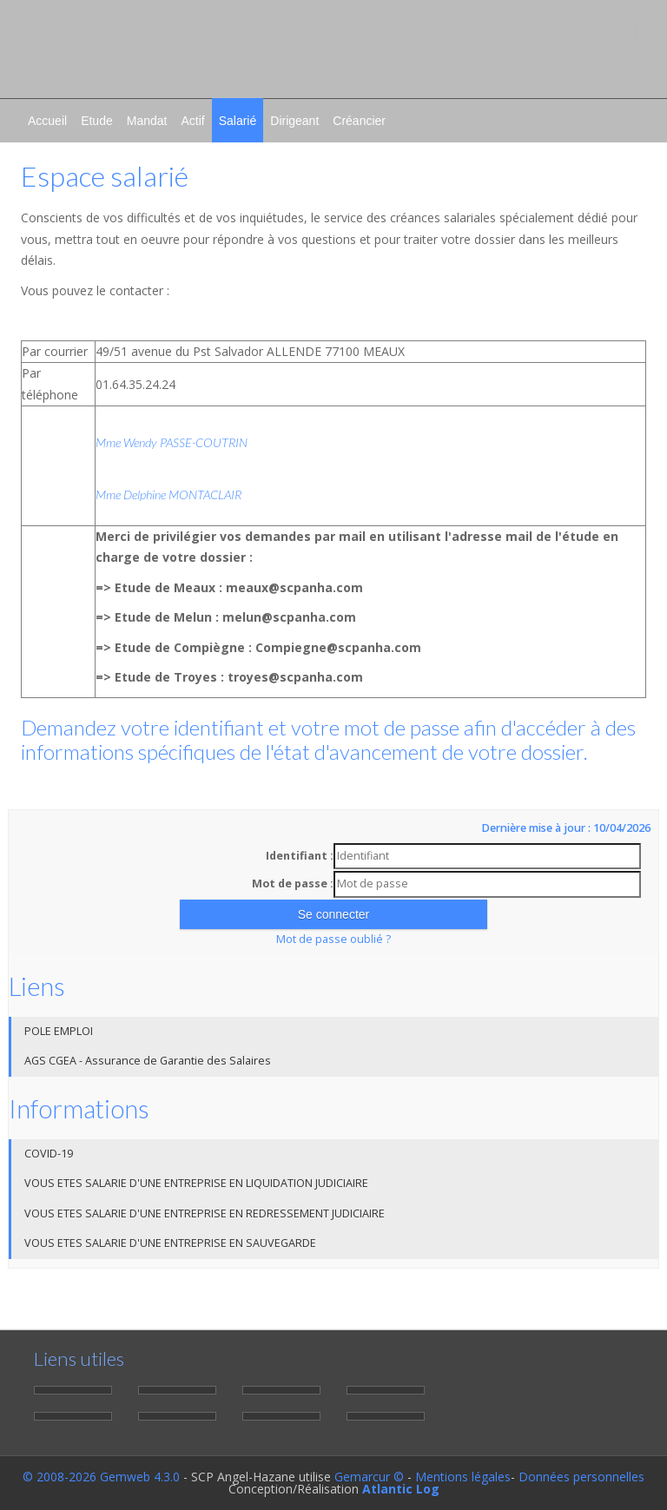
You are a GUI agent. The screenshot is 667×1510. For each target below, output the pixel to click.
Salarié (238, 121)
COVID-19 (48, 1153)
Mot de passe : (293, 883)
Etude (97, 121)
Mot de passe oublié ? (333, 939)
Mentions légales (463, 1476)
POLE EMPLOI (58, 1031)
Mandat (147, 121)
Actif (192, 121)
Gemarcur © (369, 1476)
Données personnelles (581, 1476)
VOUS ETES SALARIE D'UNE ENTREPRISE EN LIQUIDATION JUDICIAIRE (196, 1183)
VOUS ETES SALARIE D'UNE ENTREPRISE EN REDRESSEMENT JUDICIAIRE (204, 1213)
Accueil (47, 121)
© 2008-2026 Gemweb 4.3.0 (101, 1476)
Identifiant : (300, 855)
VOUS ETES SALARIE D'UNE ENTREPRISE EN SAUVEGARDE (170, 1243)
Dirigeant (294, 121)
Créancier (359, 121)
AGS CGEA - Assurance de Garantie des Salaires (147, 1060)
